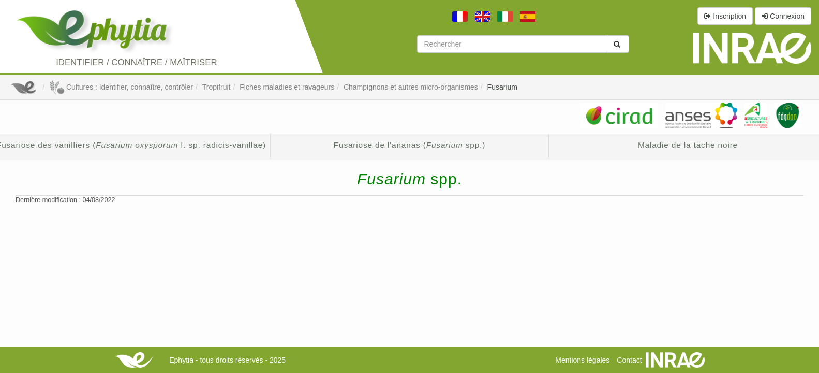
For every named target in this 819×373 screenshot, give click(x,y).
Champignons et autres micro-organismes (411, 87)
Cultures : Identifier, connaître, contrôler (121, 87)
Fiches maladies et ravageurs (287, 87)
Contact (629, 360)
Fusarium (502, 87)
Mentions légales (582, 360)
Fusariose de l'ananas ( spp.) (409, 144)
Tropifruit (216, 87)
